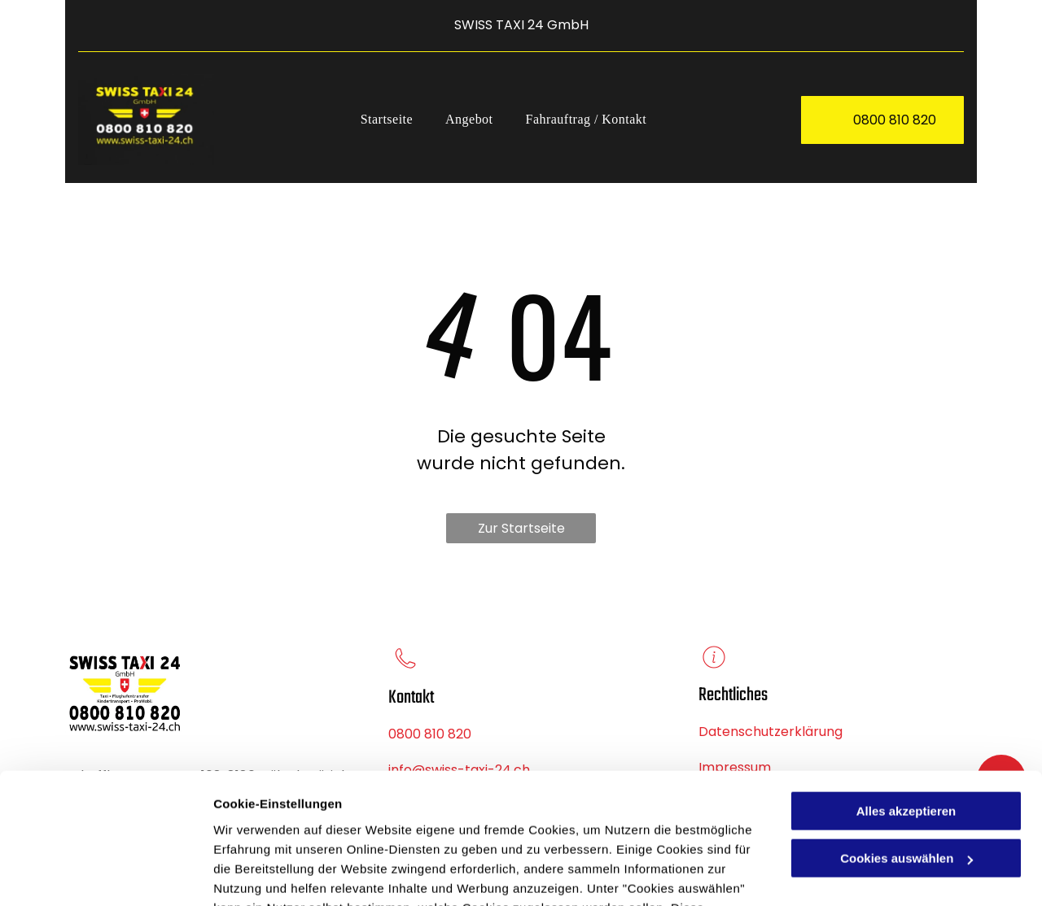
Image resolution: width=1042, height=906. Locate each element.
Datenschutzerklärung (399, 828)
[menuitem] (386, 119)
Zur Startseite (521, 528)
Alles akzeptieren (906, 692)
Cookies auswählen (270, 874)
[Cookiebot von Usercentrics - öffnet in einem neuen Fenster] (105, 874)
